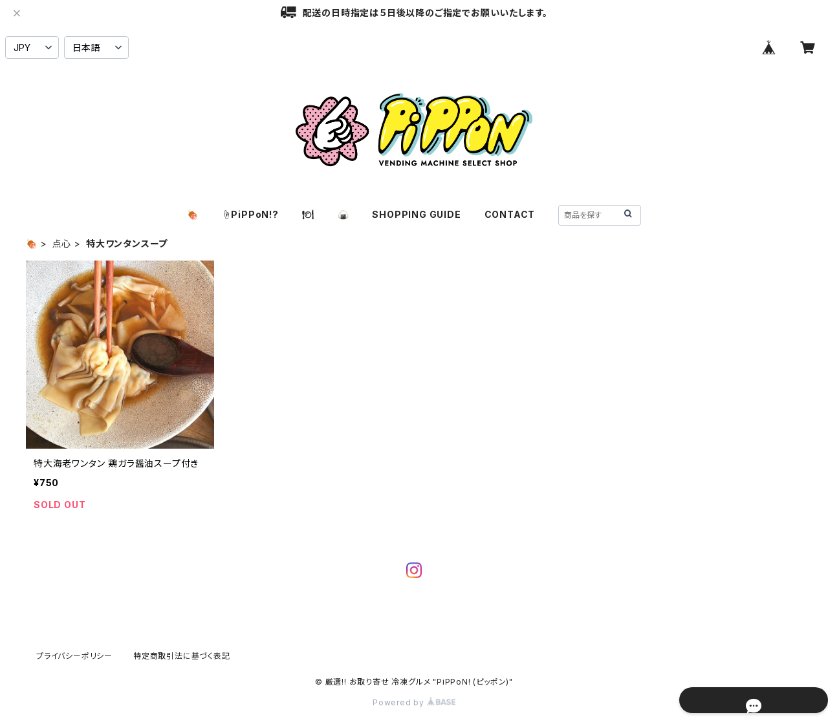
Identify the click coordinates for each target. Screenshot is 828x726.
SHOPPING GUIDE (416, 214)
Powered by (414, 702)
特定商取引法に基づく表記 (181, 656)
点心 (62, 243)
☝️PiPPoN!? (250, 214)
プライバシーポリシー (74, 656)
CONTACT (510, 214)
